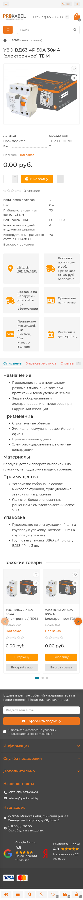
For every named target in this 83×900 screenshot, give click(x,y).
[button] (37, 678)
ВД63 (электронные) (26, 40)
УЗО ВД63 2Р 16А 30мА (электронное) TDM (22, 614)
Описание (12, 363)
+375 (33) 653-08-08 (23, 792)
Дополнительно (41, 771)
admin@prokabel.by (23, 798)
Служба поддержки (41, 758)
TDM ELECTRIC (60, 141)
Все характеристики (18, 244)
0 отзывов (32, 191)
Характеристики (41, 363)
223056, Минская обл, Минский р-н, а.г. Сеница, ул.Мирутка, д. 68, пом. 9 (38, 818)
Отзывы (70, 363)
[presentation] (5, 621)
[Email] (41, 710)
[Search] (48, 30)
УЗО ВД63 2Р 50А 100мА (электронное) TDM (61, 614)
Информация (41, 746)
